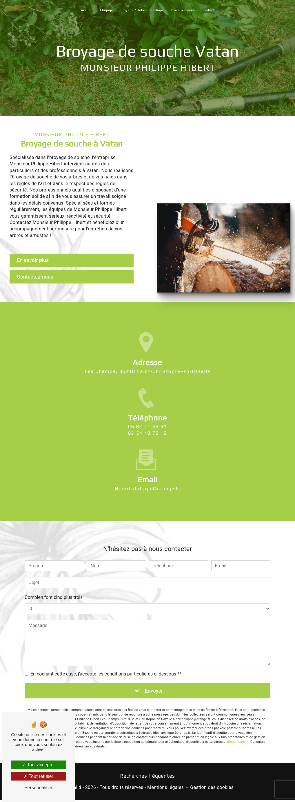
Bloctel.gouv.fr (238, 723)
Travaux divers (182, 10)
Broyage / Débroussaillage (142, 10)
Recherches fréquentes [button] (147, 778)
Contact (208, 10)
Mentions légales (165, 789)
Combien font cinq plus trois (54, 578)
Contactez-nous (38, 277)
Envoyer (154, 671)
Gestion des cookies (212, 789)
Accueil (86, 10)
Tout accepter (38, 764)
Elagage (106, 10)
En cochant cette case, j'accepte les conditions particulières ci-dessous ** (105, 654)
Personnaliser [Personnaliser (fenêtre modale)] (38, 787)
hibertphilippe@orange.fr (148, 469)
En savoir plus (35, 260)
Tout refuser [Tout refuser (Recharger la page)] (38, 776)
